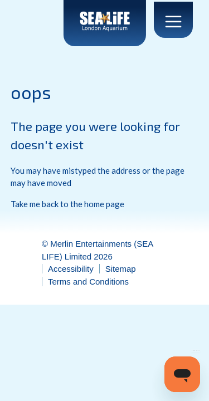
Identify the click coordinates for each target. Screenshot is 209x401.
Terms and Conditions (88, 281)
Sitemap (120, 268)
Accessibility (71, 268)
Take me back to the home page (67, 204)
